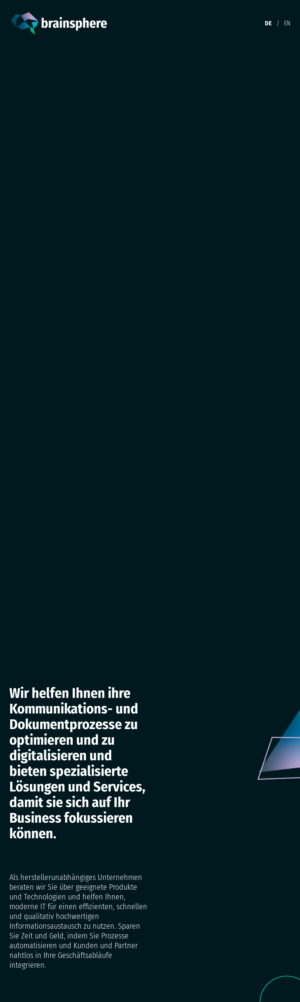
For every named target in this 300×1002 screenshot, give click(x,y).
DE (268, 23)
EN (287, 23)
